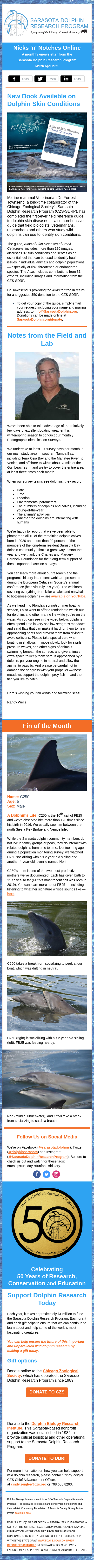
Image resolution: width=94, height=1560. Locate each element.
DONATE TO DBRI (46, 1458)
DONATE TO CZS (46, 1392)
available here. (23, 1513)
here (10, 894)
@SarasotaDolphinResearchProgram (38, 1157)
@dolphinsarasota (23, 1152)
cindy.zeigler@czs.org (28, 1484)
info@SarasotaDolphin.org (55, 311)
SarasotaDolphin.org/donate (39, 319)
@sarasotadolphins (54, 1147)
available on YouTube (68, 596)
